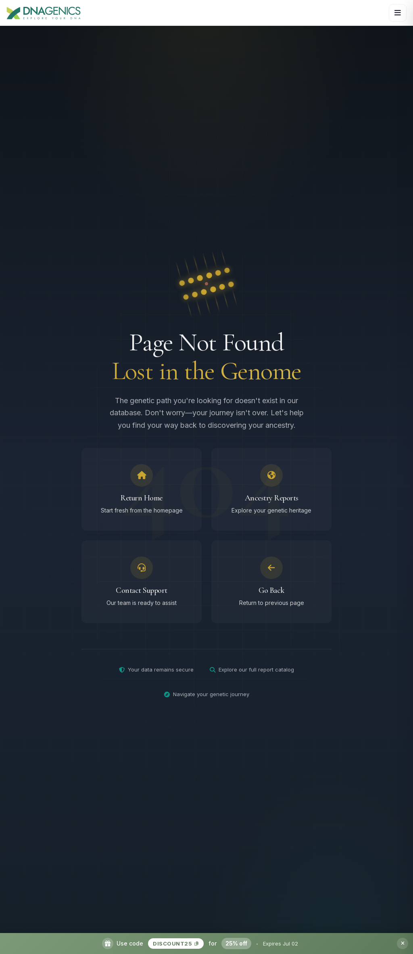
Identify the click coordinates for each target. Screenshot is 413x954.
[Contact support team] (141, 584)
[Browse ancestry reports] (271, 492)
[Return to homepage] (141, 492)
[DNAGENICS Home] (43, 13)
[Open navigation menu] (398, 13)
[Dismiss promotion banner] (402, 943)
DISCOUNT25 (176, 943)
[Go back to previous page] (271, 584)
